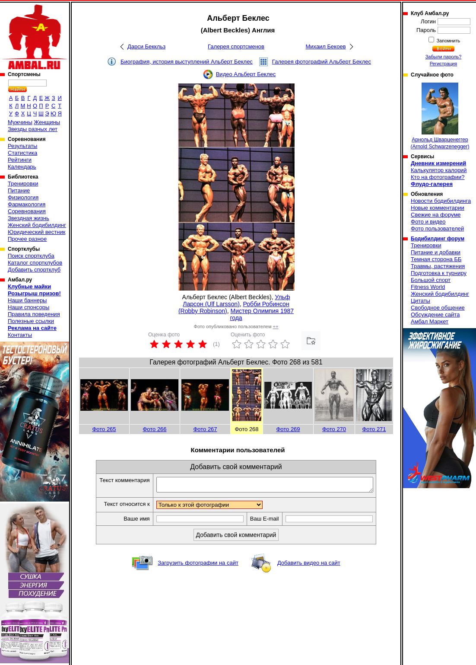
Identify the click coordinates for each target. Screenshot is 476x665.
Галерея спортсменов (236, 46)
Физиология (23, 197)
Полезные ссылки (31, 321)
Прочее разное (27, 239)
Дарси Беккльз (146, 46)
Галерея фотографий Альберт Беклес (321, 61)
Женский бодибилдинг (37, 225)
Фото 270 (334, 429)
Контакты (20, 335)
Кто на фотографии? (438, 177)
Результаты (22, 146)
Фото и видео (428, 221)
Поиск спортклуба (31, 256)
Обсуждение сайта (435, 314)
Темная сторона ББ (436, 259)
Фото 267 (205, 429)
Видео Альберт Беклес (246, 74)
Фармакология (26, 204)
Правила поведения (34, 314)
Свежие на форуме (436, 214)
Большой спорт (431, 280)
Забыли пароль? (443, 56)
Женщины (47, 122)
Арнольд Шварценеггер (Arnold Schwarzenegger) (439, 116)
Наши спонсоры (28, 307)
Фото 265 (104, 429)
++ (276, 326)
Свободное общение (438, 307)
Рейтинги (20, 160)
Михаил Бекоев (325, 46)
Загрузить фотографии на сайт (198, 565)
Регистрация (443, 63)
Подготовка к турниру (438, 273)
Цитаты (420, 300)
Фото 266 (154, 429)
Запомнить (447, 40)
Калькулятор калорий (439, 170)
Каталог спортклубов (35, 262)
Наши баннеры (27, 300)
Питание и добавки (435, 252)
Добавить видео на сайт (308, 565)
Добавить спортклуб (34, 269)
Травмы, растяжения (438, 266)
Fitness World (428, 287)
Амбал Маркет (429, 321)
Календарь (22, 166)
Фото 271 (374, 429)
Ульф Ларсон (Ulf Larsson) (236, 300)
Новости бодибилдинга (441, 201)
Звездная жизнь (28, 218)
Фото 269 (288, 429)
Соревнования (27, 211)
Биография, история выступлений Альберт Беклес (187, 61)
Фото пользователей (437, 228)
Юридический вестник (36, 232)
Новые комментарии (437, 208)
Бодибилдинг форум (437, 239)
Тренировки (23, 183)
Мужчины (20, 122)
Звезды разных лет (32, 129)
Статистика (22, 153)
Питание (19, 190)
